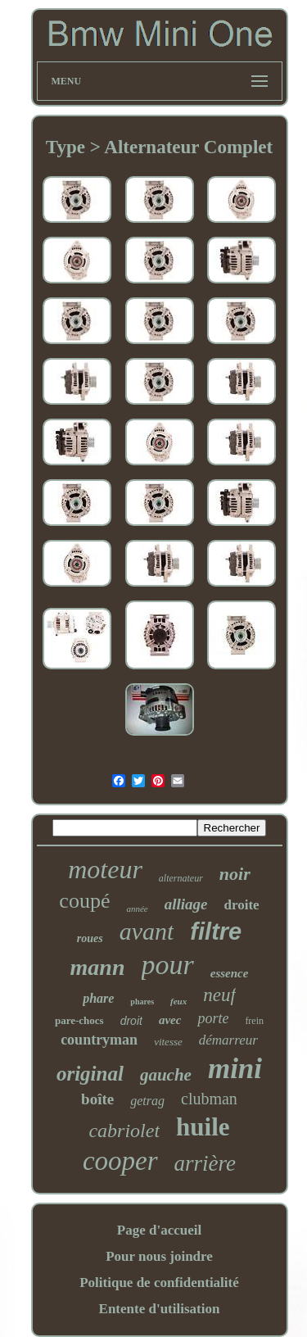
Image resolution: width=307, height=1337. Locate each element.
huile (202, 1127)
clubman (209, 1099)
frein (254, 1021)
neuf (219, 995)
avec (170, 1020)
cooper (120, 1161)
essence (229, 973)
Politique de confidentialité (159, 1282)
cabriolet (124, 1130)
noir (235, 873)
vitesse (168, 1042)
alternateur (181, 878)
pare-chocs (79, 1020)
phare (98, 998)
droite (242, 905)
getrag (147, 1101)
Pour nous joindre (159, 1256)
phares (142, 1001)
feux (178, 1001)
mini (235, 1069)
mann (97, 967)
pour (168, 964)
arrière (205, 1163)
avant (147, 931)
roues (90, 938)
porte (212, 1018)
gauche (166, 1075)
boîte (97, 1099)
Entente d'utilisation (159, 1309)
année (136, 908)
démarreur (228, 1040)
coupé (84, 901)
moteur (105, 869)
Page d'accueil (159, 1230)
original (90, 1074)
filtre (216, 931)
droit (131, 1020)
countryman (99, 1039)
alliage (186, 904)
